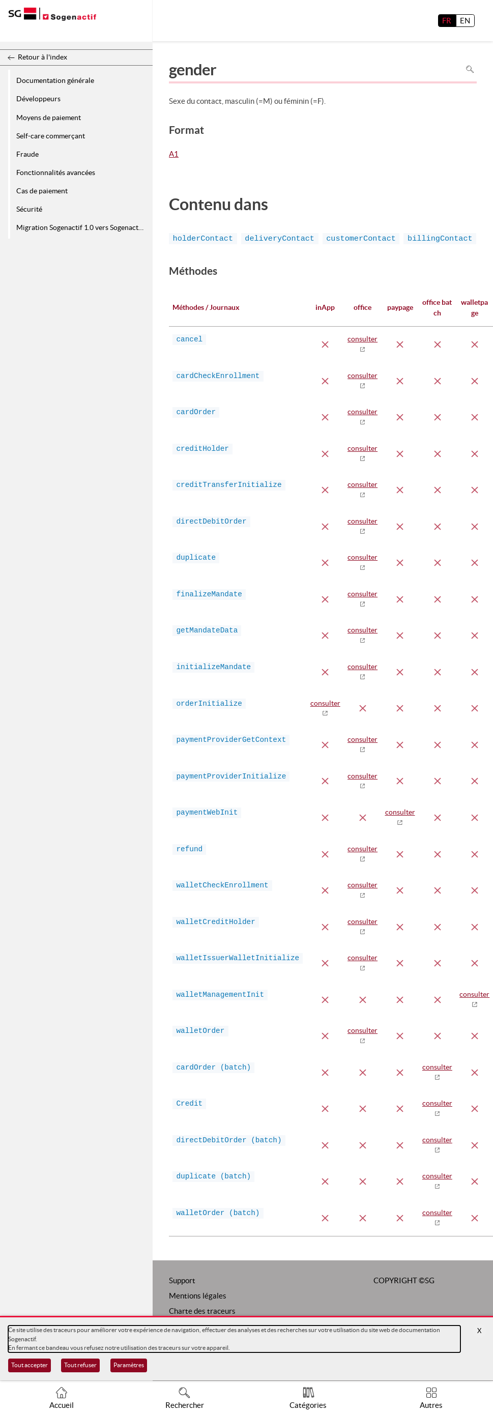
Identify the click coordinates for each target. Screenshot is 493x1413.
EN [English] (465, 20)
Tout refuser (80, 1365)
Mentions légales (197, 1295)
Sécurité (29, 209)
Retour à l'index (42, 57)
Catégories (308, 1405)
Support (182, 1280)
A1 (174, 155)
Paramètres (128, 1365)
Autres (431, 1405)
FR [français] (446, 20)
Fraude (27, 154)
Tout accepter (29, 1365)
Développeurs (38, 99)
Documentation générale (55, 80)
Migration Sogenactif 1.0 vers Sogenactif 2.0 (82, 227)
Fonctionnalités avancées (55, 172)
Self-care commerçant (50, 136)
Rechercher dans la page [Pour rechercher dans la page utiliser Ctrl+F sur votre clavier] (470, 69)
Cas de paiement (42, 191)
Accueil (61, 1405)
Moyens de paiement (48, 117)
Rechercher (184, 1405)
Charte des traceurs (202, 1311)
